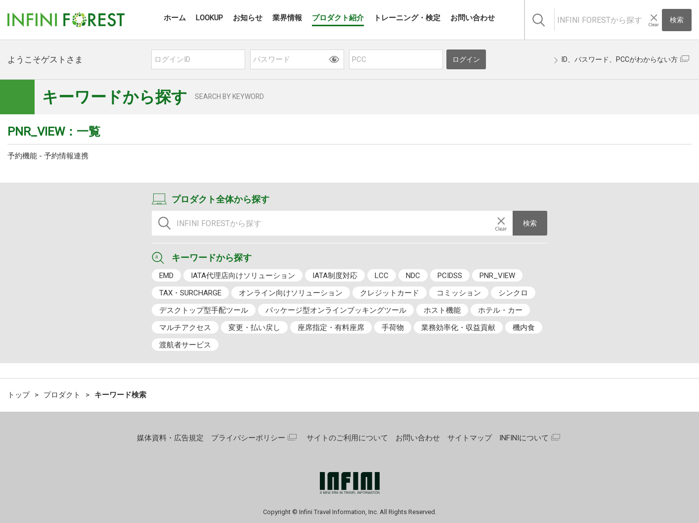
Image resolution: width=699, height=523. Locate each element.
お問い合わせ (417, 437)
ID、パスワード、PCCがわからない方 (620, 59)
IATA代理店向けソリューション (243, 275)
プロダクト (62, 394)
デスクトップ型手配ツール (203, 310)
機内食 (524, 327)
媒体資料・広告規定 (170, 437)
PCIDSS (449, 275)
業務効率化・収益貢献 (458, 327)
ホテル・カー (500, 310)
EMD (166, 275)
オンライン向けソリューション (291, 292)
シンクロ (513, 292)
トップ (18, 394)
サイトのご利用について (347, 437)
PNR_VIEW (497, 275)
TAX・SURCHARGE (190, 292)
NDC (413, 275)
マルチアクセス (185, 327)
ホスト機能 (442, 310)
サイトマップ (469, 437)
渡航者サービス (185, 344)
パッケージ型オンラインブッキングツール (335, 310)
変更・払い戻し (254, 327)
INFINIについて (524, 437)
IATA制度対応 (334, 275)
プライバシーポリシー (248, 437)
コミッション (459, 292)
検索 (677, 20)
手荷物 (393, 327)
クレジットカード (389, 292)
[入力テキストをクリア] (653, 20)
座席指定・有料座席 (331, 327)
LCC (382, 275)
